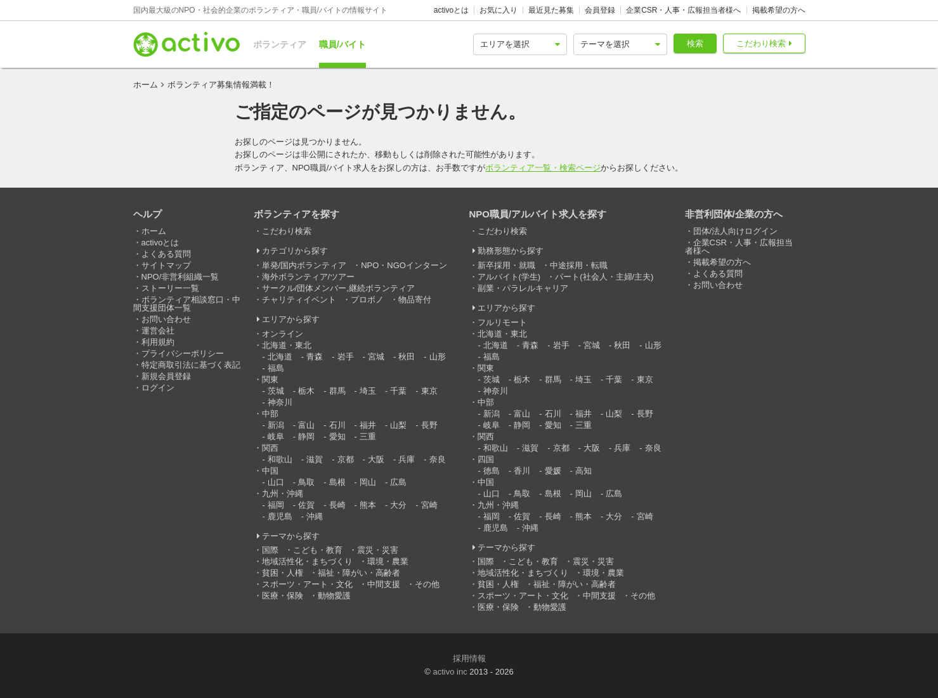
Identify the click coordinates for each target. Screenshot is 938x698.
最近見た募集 (551, 10)
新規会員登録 (166, 376)
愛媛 (553, 470)
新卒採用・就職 (506, 265)
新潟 (276, 425)
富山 (306, 425)
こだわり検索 (761, 43)
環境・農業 (387, 561)
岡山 (368, 482)
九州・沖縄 (282, 493)
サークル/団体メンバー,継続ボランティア (338, 288)
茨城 (276, 391)
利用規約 (157, 342)
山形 (437, 356)
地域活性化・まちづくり (307, 561)
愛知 (337, 436)
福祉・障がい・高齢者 (359, 573)
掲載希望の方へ (778, 10)
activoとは (451, 10)
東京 (429, 391)
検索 (695, 43)
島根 (337, 482)
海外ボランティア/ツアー (308, 276)
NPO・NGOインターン (404, 265)
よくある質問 (166, 254)
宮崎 (429, 505)
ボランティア (279, 44)
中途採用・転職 (579, 265)
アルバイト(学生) (509, 276)
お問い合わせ (166, 319)
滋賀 (314, 459)
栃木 (306, 391)
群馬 (337, 391)
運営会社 (157, 330)
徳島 (491, 470)
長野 (429, 425)
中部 (270, 413)
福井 (368, 425)
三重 (368, 436)
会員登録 (600, 10)
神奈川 (280, 402)
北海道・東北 (286, 345)
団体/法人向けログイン (735, 231)
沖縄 (314, 516)
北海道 (280, 356)
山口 (276, 482)
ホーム (145, 84)
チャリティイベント (299, 299)
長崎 (337, 505)
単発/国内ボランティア (304, 265)
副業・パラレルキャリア (523, 288)
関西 (270, 448)
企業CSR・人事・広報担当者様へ (683, 10)
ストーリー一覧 (170, 288)
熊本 (368, 505)
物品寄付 (414, 299)
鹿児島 (280, 516)
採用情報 (469, 658)
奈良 (437, 459)
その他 (427, 584)
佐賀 (306, 505)
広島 (398, 482)
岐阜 (276, 436)
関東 (270, 379)
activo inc (450, 671)
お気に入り (498, 10)
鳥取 (306, 482)
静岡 (306, 436)
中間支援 (383, 584)
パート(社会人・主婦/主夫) (604, 276)
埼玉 (368, 391)
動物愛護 (334, 595)
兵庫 (406, 459)
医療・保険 (282, 595)
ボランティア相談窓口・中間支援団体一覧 (186, 304)
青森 (314, 356)
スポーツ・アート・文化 (307, 584)
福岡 (276, 505)
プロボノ (367, 299)
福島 (276, 368)
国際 (270, 550)
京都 (345, 459)
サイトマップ (166, 265)
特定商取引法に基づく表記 (190, 365)
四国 (486, 459)
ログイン (157, 387)
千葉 (398, 391)
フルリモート (502, 322)
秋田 (406, 356)
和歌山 (280, 459)
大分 (398, 505)
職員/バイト (342, 44)
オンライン (282, 334)
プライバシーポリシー (182, 353)
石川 (337, 425)
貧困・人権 (282, 573)
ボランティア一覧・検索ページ (543, 167)
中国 (270, 470)
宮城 (376, 356)
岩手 (345, 356)
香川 (522, 470)
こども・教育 (317, 550)
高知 (583, 470)
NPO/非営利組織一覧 (180, 276)
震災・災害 (377, 550)
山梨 (398, 425)
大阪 (376, 459)
